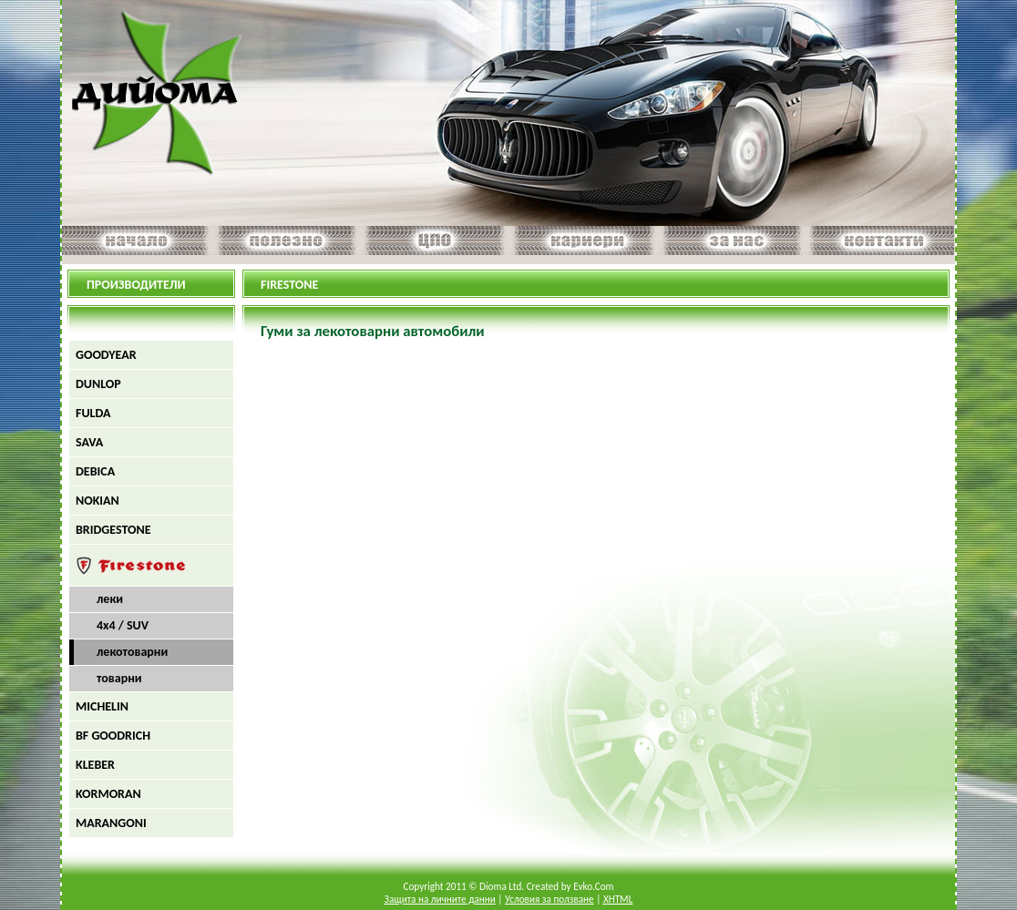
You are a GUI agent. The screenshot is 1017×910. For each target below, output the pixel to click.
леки (110, 599)
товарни (119, 678)
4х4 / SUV (123, 625)
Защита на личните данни (440, 899)
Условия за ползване (549, 899)
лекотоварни (132, 651)
